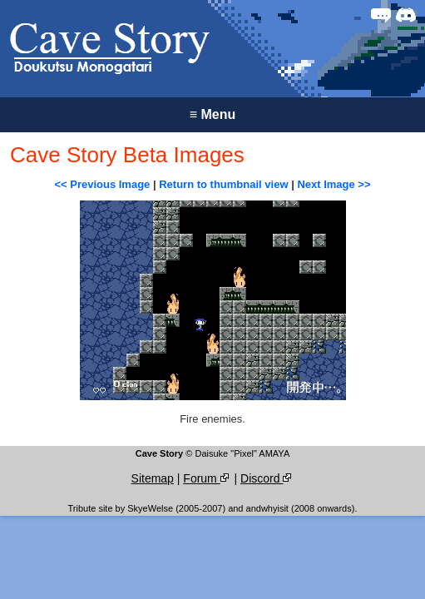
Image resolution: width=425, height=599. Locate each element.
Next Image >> (333, 184)
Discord (267, 478)
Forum (206, 478)
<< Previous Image (102, 184)
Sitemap (152, 478)
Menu (213, 114)
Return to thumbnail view (223, 184)
